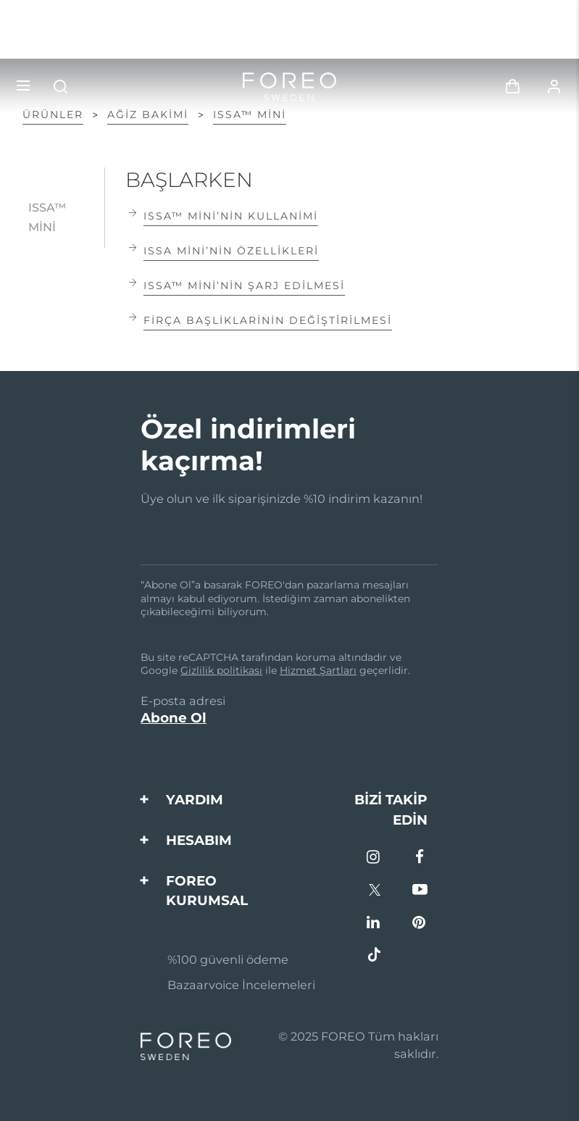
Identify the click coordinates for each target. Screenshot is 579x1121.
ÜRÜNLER (52, 114)
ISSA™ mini (249, 114)
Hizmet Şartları (318, 670)
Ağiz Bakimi (147, 114)
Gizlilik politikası (221, 670)
